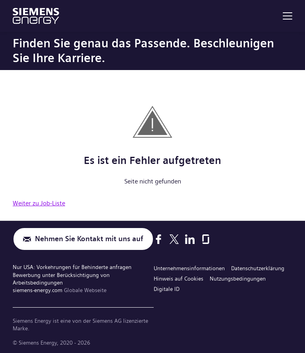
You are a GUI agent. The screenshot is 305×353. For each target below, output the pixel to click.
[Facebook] (158, 239)
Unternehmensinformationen (189, 268)
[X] (174, 239)
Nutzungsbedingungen (238, 278)
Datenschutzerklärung (257, 268)
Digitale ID (167, 289)
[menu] (287, 16)
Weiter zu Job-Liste (39, 203)
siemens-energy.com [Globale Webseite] (38, 290)
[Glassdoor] (205, 239)
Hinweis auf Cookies (178, 278)
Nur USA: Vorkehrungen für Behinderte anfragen (72, 267)
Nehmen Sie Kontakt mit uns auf (89, 239)
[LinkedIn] (190, 239)
